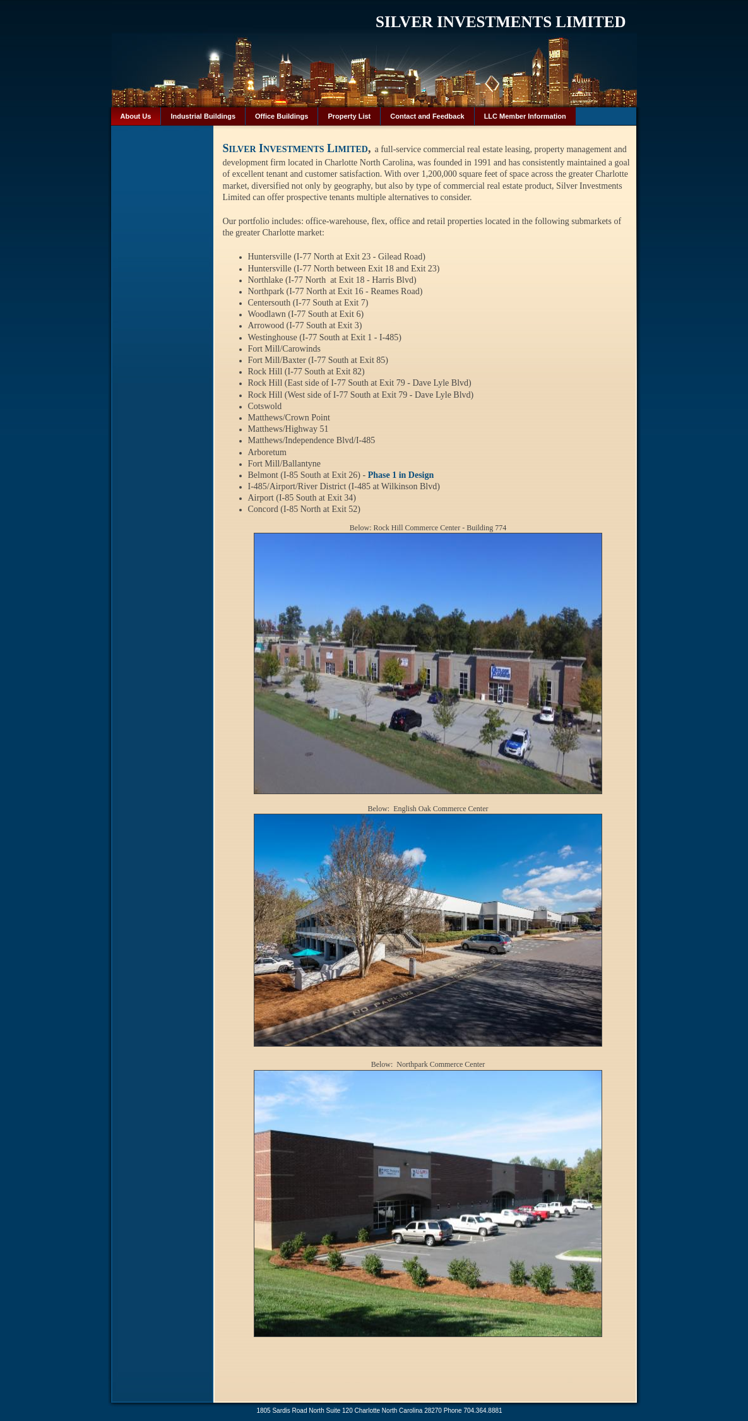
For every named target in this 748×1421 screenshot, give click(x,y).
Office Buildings (281, 116)
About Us (136, 116)
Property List (349, 116)
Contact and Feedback (427, 116)
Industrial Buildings (202, 116)
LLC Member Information (525, 116)
